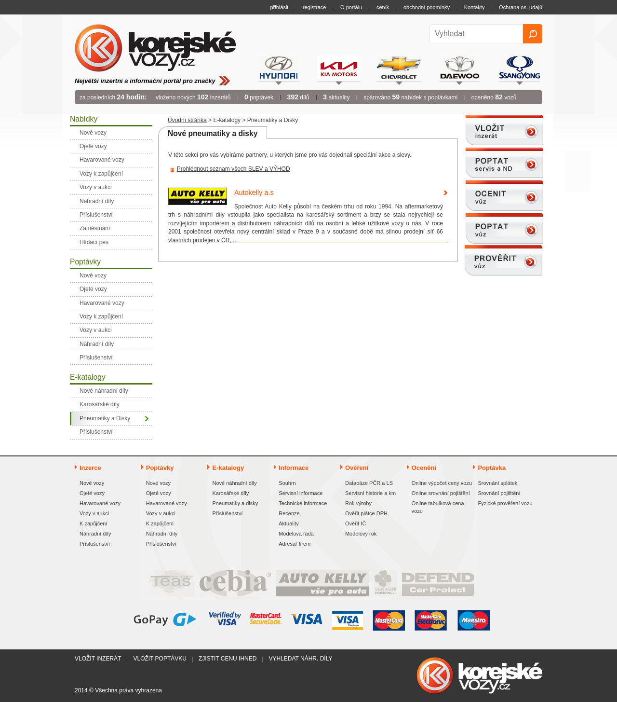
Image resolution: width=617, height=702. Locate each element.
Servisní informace (300, 493)
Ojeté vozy (92, 493)
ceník (382, 7)
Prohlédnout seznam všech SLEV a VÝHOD (233, 168)
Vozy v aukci (94, 513)
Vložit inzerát (98, 658)
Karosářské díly (230, 493)
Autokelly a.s (254, 192)
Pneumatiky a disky (235, 503)
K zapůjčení (93, 523)
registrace (314, 7)
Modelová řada (296, 534)
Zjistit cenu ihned (227, 658)
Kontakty (474, 7)
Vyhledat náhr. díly (300, 658)
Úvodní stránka (187, 120)
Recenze (289, 513)
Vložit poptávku (159, 658)
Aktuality (289, 523)
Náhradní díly (95, 534)
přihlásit (279, 7)
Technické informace (303, 503)
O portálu (351, 7)
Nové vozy (92, 483)
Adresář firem (294, 544)
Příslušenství (95, 544)
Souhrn (287, 483)
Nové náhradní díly (234, 483)
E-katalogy (227, 120)
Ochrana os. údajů (520, 7)
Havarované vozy (100, 503)
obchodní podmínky (426, 7)
